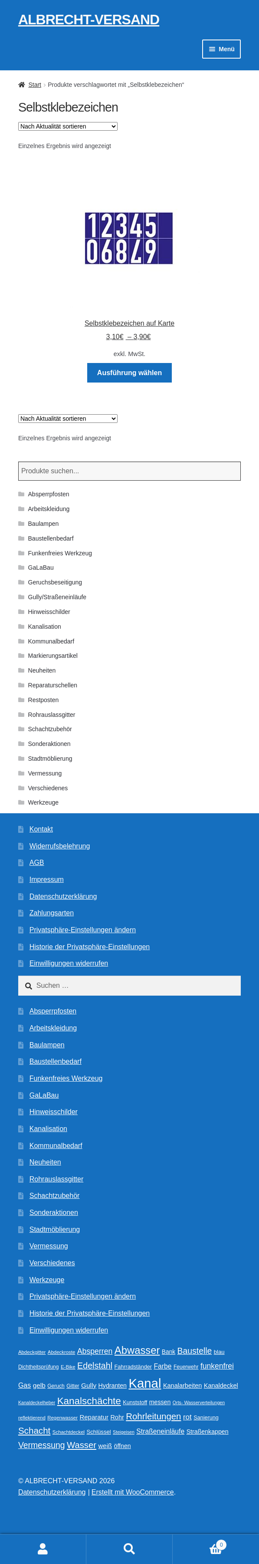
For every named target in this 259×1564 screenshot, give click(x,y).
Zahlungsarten (52, 913)
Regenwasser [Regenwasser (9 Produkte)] (62, 1417)
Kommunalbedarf (51, 641)
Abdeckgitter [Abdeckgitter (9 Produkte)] (32, 1352)
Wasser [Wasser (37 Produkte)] (81, 1445)
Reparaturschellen (53, 685)
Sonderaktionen (49, 743)
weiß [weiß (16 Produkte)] (105, 1445)
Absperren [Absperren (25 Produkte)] (95, 1351)
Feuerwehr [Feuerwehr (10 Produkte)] (186, 1367)
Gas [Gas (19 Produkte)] (24, 1385)
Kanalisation (44, 626)
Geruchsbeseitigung (55, 582)
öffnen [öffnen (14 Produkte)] (122, 1445)
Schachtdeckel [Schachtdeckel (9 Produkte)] (68, 1432)
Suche (129, 1549)
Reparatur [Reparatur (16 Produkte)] (93, 1417)
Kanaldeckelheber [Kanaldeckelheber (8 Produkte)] (36, 1402)
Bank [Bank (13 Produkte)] (168, 1352)
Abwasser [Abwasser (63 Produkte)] (137, 1350)
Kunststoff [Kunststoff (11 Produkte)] (135, 1402)
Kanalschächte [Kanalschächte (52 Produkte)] (89, 1401)
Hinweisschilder (49, 611)
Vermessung (45, 773)
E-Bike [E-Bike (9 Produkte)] (68, 1366)
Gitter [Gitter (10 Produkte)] (72, 1386)
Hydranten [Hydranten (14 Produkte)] (112, 1385)
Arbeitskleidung (49, 508)
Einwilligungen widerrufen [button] (69, 963)
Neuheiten (42, 670)
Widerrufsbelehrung (60, 846)
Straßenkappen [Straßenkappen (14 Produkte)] (208, 1431)
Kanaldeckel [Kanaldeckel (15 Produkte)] (221, 1385)
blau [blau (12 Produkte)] (219, 1352)
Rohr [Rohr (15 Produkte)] (117, 1417)
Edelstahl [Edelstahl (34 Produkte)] (94, 1365)
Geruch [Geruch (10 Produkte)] (55, 1386)
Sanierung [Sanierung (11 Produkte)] (206, 1418)
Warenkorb (200, 1543)
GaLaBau (41, 567)
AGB (37, 862)
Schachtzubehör (50, 729)
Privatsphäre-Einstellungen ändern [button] (83, 930)
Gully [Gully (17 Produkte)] (88, 1385)
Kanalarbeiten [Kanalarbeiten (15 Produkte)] (182, 1385)
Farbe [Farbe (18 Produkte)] (162, 1366)
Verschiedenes (48, 788)
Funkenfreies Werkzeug (60, 553)
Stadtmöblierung (50, 758)
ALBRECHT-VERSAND (88, 19)
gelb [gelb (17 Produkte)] (39, 1385)
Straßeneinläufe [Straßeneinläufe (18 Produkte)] (160, 1431)
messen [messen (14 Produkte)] (160, 1402)
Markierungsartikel (53, 655)
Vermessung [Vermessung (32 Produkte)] (41, 1445)
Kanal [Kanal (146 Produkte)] (144, 1383)
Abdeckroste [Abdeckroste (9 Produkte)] (61, 1352)
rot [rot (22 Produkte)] (187, 1417)
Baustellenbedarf (51, 538)
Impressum (47, 879)
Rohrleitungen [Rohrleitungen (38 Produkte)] (153, 1416)
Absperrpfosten (48, 494)
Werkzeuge (43, 802)
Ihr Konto (43, 1549)
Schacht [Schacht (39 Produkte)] (34, 1430)
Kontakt (41, 829)
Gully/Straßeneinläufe (57, 597)
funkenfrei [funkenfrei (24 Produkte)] (217, 1366)
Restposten (43, 699)
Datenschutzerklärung (63, 896)
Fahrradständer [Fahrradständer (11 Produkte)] (133, 1367)
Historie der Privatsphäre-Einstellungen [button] (90, 946)
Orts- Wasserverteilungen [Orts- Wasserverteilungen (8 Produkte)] (199, 1402)
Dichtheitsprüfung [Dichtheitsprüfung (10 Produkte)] (38, 1367)
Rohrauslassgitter (51, 714)
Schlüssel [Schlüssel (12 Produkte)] (99, 1432)
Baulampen (43, 523)
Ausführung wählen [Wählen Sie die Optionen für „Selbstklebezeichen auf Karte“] (129, 372)
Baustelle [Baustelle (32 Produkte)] (194, 1351)
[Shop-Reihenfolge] (68, 126)
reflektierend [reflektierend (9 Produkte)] (32, 1417)
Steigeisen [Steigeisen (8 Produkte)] (123, 1432)
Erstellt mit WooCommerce (133, 1492)
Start (34, 84)
